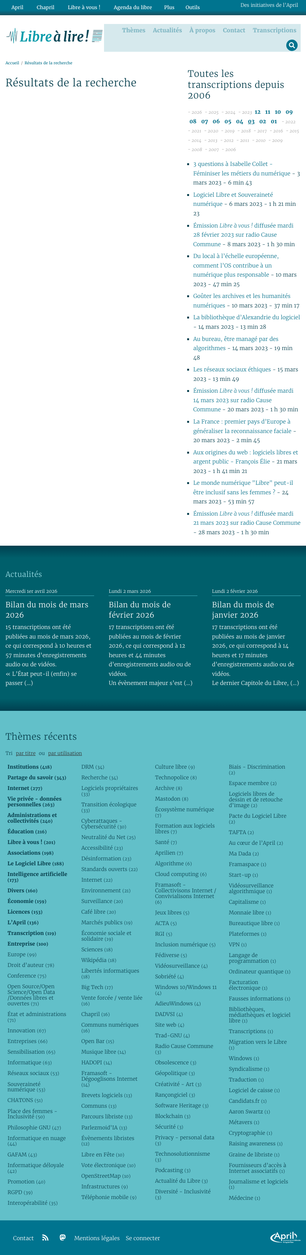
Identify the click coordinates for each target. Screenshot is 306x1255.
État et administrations (37, 1016)
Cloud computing (181, 873)
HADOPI (96, 1062)
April (16, 6)
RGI (163, 933)
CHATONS (25, 1099)
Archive (168, 787)
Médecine (244, 1197)
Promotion (27, 1181)
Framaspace (248, 863)
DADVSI (169, 1013)
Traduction (246, 1079)
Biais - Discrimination (257, 769)
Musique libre (103, 1051)
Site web (169, 1024)
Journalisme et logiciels (258, 1184)
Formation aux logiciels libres (185, 828)
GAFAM (22, 1154)
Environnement (106, 890)
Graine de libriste (254, 1154)
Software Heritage (181, 1105)
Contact (235, 29)
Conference (27, 975)
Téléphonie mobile (108, 1196)
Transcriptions (276, 29)
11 (267, 111)
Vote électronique (108, 1164)
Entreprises (27, 1040)
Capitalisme (247, 901)
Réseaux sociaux (33, 1072)
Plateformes (248, 933)
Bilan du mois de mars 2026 (46, 609)
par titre (26, 753)
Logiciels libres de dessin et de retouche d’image (256, 799)
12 (257, 111)
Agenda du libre (125, 6)
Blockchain (172, 1115)
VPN (238, 944)
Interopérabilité (33, 1202)
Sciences (96, 949)
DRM (92, 766)
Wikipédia (98, 959)
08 (193, 121)
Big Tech (97, 986)
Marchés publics (106, 922)
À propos (204, 29)
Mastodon (171, 798)
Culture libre (175, 766)
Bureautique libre (254, 922)
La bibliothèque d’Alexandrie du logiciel (246, 317)
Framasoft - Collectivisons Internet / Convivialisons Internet (185, 893)
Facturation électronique (248, 984)
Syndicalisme (249, 1068)
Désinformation (106, 858)
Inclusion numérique (185, 944)
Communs (99, 1105)
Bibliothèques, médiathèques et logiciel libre (260, 1014)
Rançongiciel (175, 1094)
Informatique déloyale (36, 1167)
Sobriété (169, 976)
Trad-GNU (172, 1035)
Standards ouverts (109, 868)
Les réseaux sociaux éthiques (232, 369)
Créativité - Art (178, 1083)
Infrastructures (104, 1186)
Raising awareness (256, 1143)
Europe (22, 954)
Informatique (30, 1062)
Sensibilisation (31, 1051)
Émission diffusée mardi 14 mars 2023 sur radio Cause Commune (243, 400)
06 (216, 121)
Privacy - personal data (184, 1140)
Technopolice (176, 777)
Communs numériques (110, 1027)
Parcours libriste (106, 1116)
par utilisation (65, 753)
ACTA (166, 922)
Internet (96, 879)
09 (289, 111)
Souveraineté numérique (27, 1086)
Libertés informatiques (110, 973)
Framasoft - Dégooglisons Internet (109, 1078)
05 (227, 121)
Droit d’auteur (31, 964)
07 (204, 121)
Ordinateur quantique (259, 971)
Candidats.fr (248, 1100)
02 (262, 121)
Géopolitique (175, 1072)
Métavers (244, 1121)
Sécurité (169, 1126)
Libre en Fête (102, 1154)
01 (274, 121)
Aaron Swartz (249, 1111)
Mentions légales (97, 1238)
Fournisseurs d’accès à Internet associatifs (257, 1167)
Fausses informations (259, 998)
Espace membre (253, 782)
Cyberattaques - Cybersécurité (103, 823)
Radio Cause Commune (184, 1048)
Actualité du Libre (181, 1180)
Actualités (169, 29)
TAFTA (241, 831)
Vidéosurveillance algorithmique (251, 888)
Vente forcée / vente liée (111, 1000)
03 (251, 121)
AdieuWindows (177, 1003)
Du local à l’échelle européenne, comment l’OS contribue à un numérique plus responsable (236, 265)
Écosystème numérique (184, 812)
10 (278, 111)
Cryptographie (250, 1132)
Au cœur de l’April (256, 842)
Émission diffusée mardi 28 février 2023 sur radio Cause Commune (243, 235)
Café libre (98, 911)
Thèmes (135, 29)
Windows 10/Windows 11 (185, 989)
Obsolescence (175, 1062)
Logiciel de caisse (254, 1089)
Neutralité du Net (108, 836)
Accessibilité (102, 847)
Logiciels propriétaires (109, 790)
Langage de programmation (252, 957)
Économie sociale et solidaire (106, 935)
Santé (166, 841)
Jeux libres (172, 912)
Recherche (99, 777)
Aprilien (169, 852)
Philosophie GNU (34, 1127)
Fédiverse (171, 954)
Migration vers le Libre (258, 1044)
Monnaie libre (250, 912)
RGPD (20, 1191)
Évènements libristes (107, 1140)
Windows (244, 1057)
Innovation (27, 1030)
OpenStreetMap (106, 1175)
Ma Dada (244, 853)
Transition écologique (108, 807)
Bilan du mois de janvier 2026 (243, 609)
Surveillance (102, 900)
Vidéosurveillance (181, 965)
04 (239, 121)
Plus (160, 6)
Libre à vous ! (78, 6)
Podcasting (172, 1169)
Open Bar (97, 1040)
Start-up (243, 874)
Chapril (95, 1013)
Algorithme (173, 863)
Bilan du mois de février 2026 (140, 609)
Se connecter (143, 1238)
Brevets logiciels (106, 1094)
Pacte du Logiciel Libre (258, 818)
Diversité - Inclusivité (183, 1194)
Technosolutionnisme (182, 1156)
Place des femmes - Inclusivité (32, 1113)
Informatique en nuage (37, 1140)
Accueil (12, 62)
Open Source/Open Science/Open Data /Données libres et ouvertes (31, 995)
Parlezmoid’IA (104, 1127)
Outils (184, 6)
